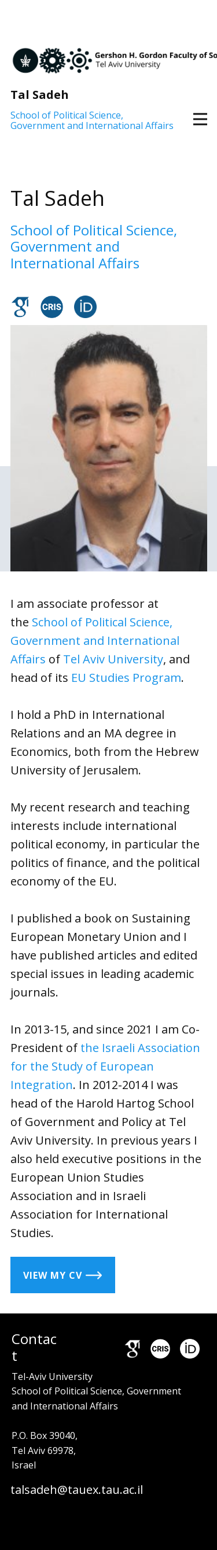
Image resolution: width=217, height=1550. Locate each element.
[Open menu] (200, 119)
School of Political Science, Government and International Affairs (92, 120)
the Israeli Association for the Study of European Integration (105, 1066)
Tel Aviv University (113, 659)
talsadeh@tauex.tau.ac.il (76, 1489)
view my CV (62, 1274)
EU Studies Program (126, 677)
